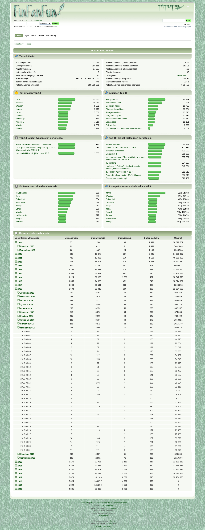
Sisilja (108, 206)
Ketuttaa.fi (109, 523)
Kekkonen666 (183, 75)
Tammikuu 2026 (27, 250)
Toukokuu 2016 (27, 320)
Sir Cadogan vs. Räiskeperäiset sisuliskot (124, 128)
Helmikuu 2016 (27, 454)
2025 (19, 254)
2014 (19, 466)
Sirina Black (111, 218)
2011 (19, 477)
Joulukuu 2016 (27, 293)
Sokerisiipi (20, 119)
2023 (19, 262)
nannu (108, 193)
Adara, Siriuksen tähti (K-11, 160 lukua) (33, 144)
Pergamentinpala (113, 115)
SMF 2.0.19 (85, 503)
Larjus (18, 112)
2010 (19, 481)
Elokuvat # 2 (111, 154)
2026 (19, 242)
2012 (19, 473)
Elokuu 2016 (26, 308)
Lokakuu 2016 (26, 300)
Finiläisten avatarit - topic (117, 178)
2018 (19, 281)
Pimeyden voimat (113, 112)
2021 (19, 269)
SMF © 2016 (94, 503)
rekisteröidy (37, 20)
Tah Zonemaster (107, 505)
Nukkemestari (22, 215)
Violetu (19, 125)
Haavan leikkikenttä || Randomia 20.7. (32, 153)
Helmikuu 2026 (27, 246)
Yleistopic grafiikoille (115, 151)
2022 (19, 266)
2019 (19, 277)
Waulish (19, 106)
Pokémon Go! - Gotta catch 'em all (121, 147)
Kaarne (19, 109)
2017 (19, 285)
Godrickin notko (113, 106)
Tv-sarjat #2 (111, 163)
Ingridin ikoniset (113, 144)
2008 (19, 489)
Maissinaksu (21, 193)
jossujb (19, 206)
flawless (19, 103)
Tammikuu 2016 (27, 458)
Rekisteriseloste (103, 516)
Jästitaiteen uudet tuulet (116, 119)
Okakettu (110, 202)
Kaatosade (20, 202)
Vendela (19, 115)
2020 (19, 273)
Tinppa (109, 215)
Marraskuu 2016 (27, 297)
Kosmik (109, 212)
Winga (18, 218)
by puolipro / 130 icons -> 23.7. (119, 172)
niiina (108, 209)
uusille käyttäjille (177, 27)
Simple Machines (106, 503)
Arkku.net (111, 521)
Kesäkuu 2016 (26, 316)
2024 (19, 258)
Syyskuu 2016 (26, 304)
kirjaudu (27, 20)
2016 (19, 289)
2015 (19, 462)
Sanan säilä (111, 122)
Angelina (20, 122)
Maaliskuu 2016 (27, 328)
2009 (19, 485)
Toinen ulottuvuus (113, 103)
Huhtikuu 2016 (27, 324)
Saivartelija (111, 125)
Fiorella (19, 128)
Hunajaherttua (112, 99)
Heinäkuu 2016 (27, 312)
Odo (18, 99)
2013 (19, 470)
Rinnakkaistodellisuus (115, 109)
